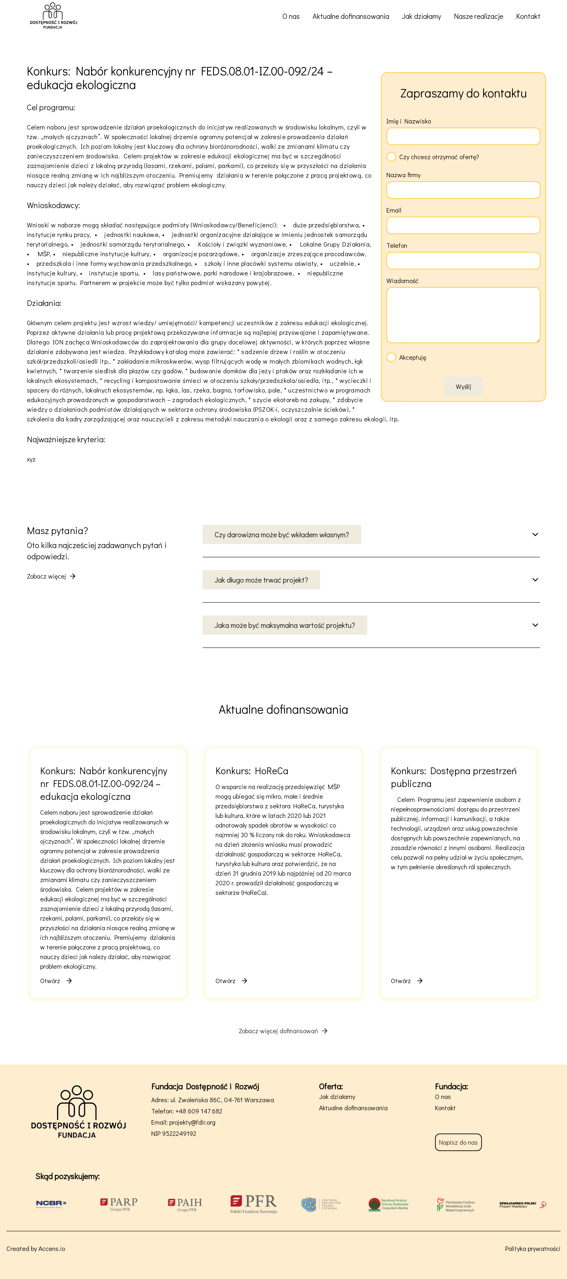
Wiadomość (402, 280)
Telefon (396, 245)
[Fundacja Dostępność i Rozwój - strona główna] (54, 16)
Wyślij (463, 386)
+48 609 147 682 (198, 1111)
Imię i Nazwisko (408, 121)
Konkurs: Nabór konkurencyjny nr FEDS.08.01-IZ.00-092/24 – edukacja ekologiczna (103, 783)
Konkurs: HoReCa (252, 770)
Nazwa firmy (403, 174)
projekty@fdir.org (192, 1122)
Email (393, 210)
